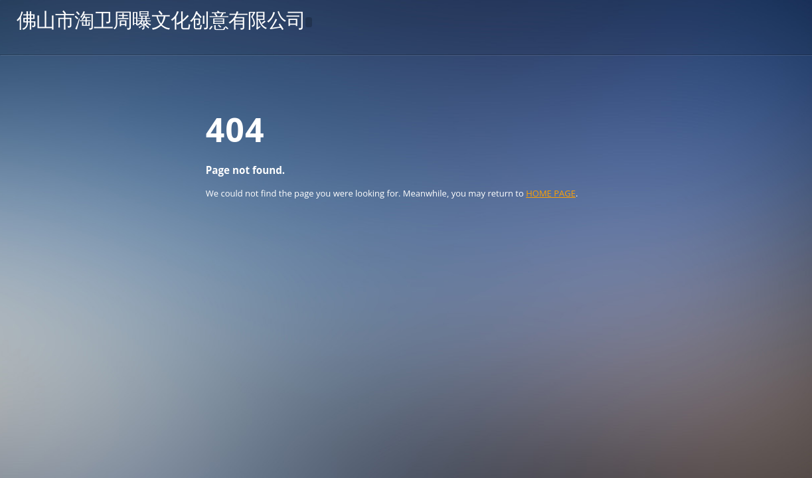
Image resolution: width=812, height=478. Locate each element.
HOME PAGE (551, 193)
